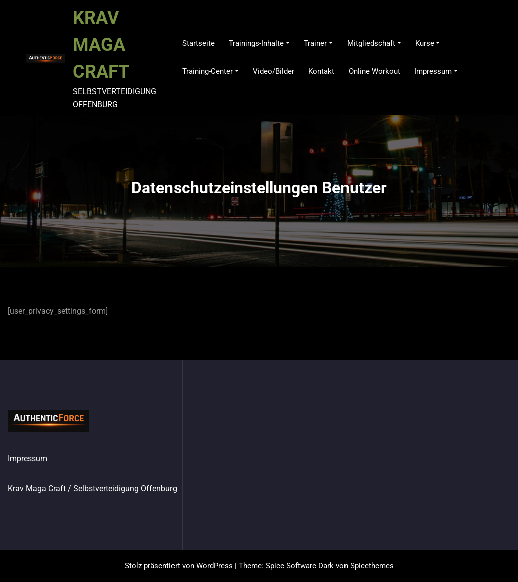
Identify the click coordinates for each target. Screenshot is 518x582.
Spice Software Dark (300, 565)
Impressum (27, 458)
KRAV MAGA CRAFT (101, 44)
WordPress (214, 565)
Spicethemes (372, 565)
